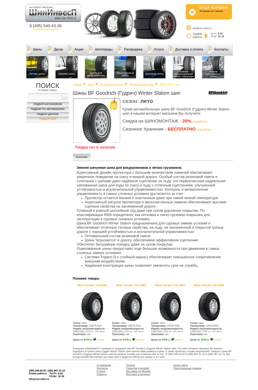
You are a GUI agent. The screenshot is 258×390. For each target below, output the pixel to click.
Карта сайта (180, 365)
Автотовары (101, 49)
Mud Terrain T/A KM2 (92, 285)
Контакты (218, 49)
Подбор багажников (48, 104)
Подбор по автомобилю (48, 109)
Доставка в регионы (138, 374)
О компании (104, 365)
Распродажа (130, 49)
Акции (75, 49)
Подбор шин (47, 118)
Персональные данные (187, 368)
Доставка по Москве (138, 371)
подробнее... (200, 121)
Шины (34, 49)
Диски (55, 49)
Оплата (130, 365)
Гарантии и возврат (138, 368)
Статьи (101, 371)
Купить (100, 339)
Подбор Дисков (48, 114)
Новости (102, 374)
